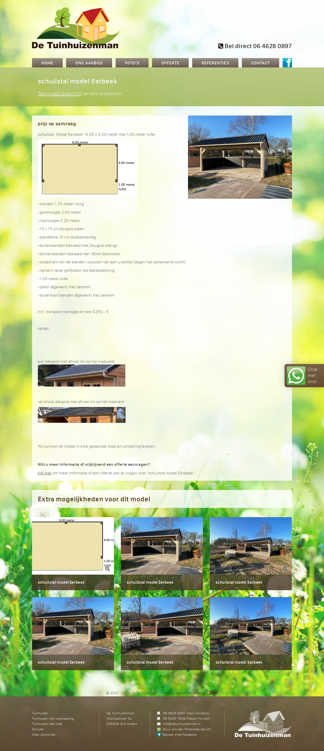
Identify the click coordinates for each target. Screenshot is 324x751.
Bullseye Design (195, 693)
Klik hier (45, 473)
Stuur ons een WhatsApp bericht (187, 729)
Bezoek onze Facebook (180, 734)
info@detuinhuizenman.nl (182, 723)
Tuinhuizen (40, 713)
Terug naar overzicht (59, 93)
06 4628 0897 (174, 713)
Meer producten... (45, 734)
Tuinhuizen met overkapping (53, 718)
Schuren (38, 729)
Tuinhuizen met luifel (47, 723)
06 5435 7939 (174, 718)
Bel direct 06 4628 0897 (255, 46)
